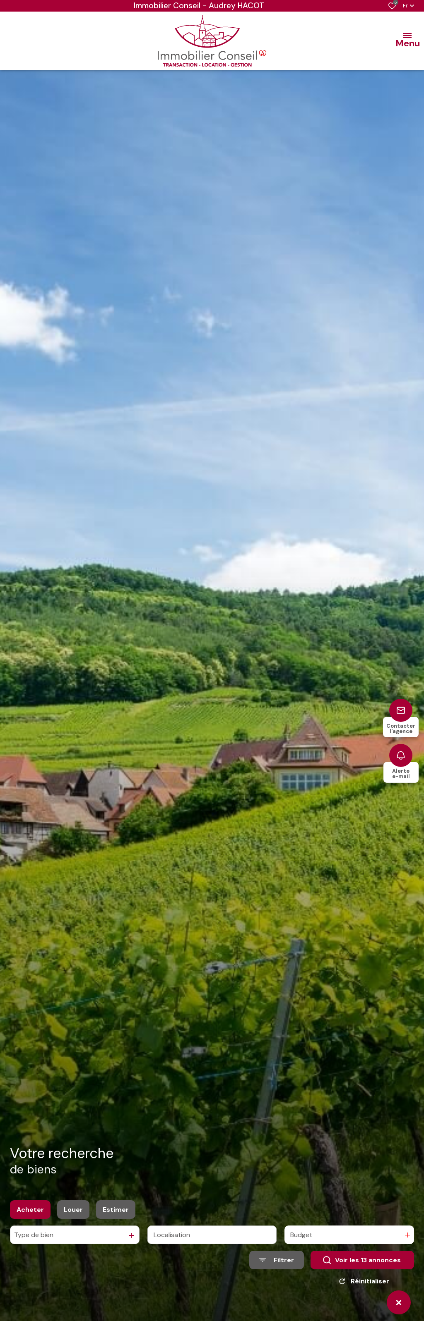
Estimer (116, 1212)
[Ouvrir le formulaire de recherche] (276, 1263)
